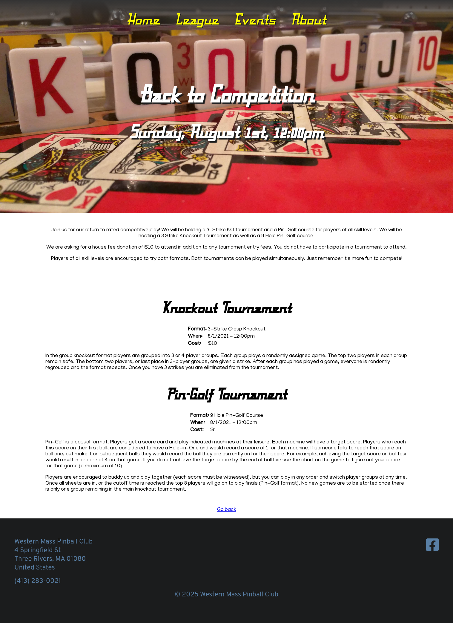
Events (255, 18)
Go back (226, 510)
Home (143, 18)
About (308, 18)
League (197, 18)
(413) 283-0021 (37, 581)
